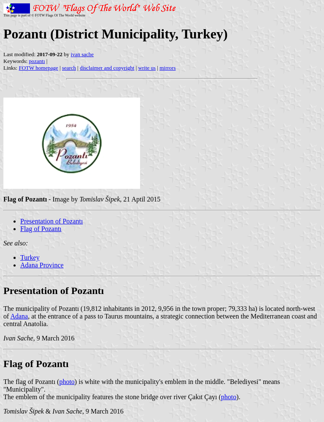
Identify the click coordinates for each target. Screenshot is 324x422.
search (69, 68)
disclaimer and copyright (107, 68)
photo (66, 381)
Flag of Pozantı (41, 228)
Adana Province (42, 265)
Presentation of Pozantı (51, 221)
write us (147, 68)
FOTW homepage (38, 68)
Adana (19, 316)
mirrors (167, 68)
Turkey (30, 257)
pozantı (37, 61)
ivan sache (82, 54)
